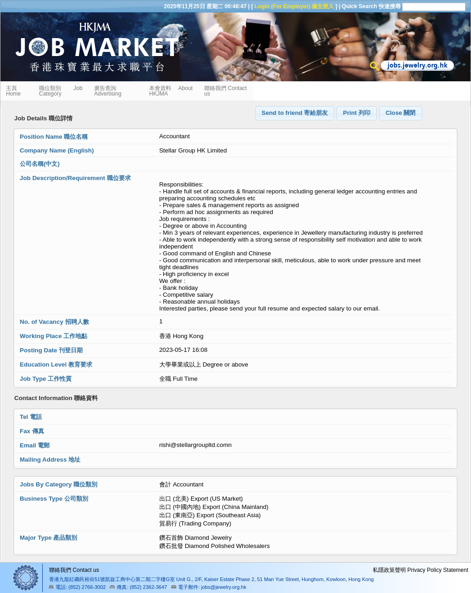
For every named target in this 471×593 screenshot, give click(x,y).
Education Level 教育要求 (56, 364)
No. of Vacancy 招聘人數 (54, 321)
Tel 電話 (31, 416)
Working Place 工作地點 (53, 336)
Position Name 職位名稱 (54, 136)
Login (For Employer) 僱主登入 (294, 6)
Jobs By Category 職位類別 (58, 484)
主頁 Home (14, 91)
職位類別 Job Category (61, 91)
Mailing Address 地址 (50, 459)
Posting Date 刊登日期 (51, 350)
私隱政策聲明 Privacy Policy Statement (420, 570)
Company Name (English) (57, 150)
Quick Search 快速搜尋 (371, 6)
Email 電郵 (35, 445)
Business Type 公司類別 (54, 498)
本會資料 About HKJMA (171, 91)
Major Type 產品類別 (48, 537)
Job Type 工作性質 (46, 378)
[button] (295, 113)
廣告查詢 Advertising (107, 91)
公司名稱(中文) (40, 163)
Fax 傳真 (32, 431)
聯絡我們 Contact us (225, 91)
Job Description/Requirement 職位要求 (75, 178)
